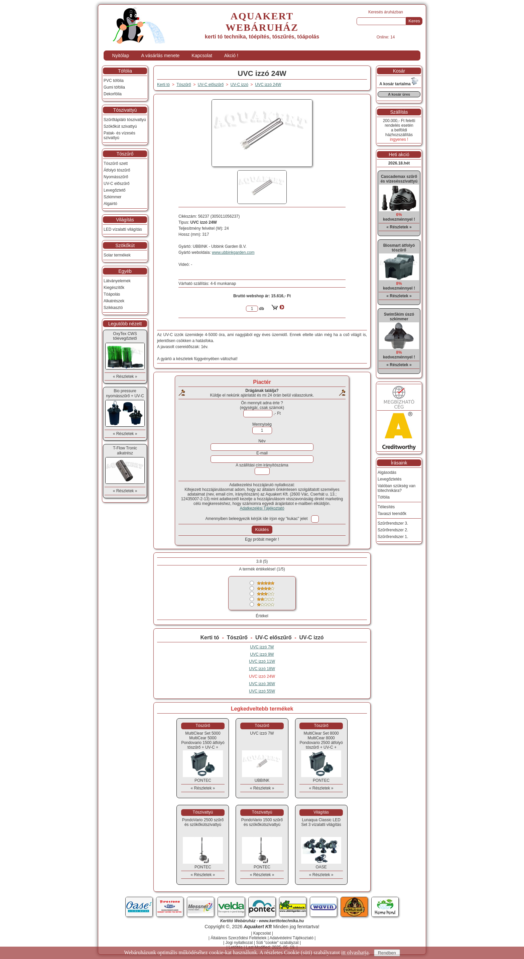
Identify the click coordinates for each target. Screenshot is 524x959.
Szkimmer (112, 197)
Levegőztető (114, 190)
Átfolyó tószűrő (117, 170)
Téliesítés (386, 507)
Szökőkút (125, 245)
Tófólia (125, 71)
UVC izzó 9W (262, 654)
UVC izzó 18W (262, 668)
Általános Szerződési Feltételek (238, 938)
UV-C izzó (311, 637)
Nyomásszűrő (116, 177)
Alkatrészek (114, 301)
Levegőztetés (389, 479)
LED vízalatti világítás (123, 229)
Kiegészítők (114, 287)
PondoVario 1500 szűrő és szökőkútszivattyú (262, 822)
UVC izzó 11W (262, 661)
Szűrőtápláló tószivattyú (125, 119)
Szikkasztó (113, 307)
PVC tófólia (114, 80)
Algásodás (387, 472)
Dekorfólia (113, 94)
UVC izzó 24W (268, 84)
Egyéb (125, 271)
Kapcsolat (201, 55)
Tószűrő (237, 637)
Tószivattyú (125, 110)
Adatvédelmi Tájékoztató (291, 938)
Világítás (125, 219)
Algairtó (110, 203)
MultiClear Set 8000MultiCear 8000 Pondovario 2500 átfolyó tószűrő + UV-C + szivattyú (321, 742)
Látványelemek (117, 281)
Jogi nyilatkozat (239, 942)
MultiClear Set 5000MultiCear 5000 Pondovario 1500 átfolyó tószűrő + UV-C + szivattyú (202, 742)
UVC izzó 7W (262, 647)
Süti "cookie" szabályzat (277, 942)
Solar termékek (117, 255)
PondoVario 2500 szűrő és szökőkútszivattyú (203, 822)
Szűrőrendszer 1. (393, 536)
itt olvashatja (355, 952)
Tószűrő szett (116, 163)
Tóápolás (112, 294)
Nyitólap (120, 55)
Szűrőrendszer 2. (393, 530)
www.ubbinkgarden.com (233, 252)
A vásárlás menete (160, 55)
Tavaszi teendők (392, 513)
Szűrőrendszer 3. (393, 523)
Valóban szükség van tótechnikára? (396, 488)
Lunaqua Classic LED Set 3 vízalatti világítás (321, 822)
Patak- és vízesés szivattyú (119, 135)
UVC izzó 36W (262, 683)
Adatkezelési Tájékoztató (262, 508)
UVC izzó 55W (262, 691)
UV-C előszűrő (273, 637)
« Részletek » (203, 788)
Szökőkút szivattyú (120, 126)
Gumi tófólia (114, 87)
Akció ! (231, 55)
